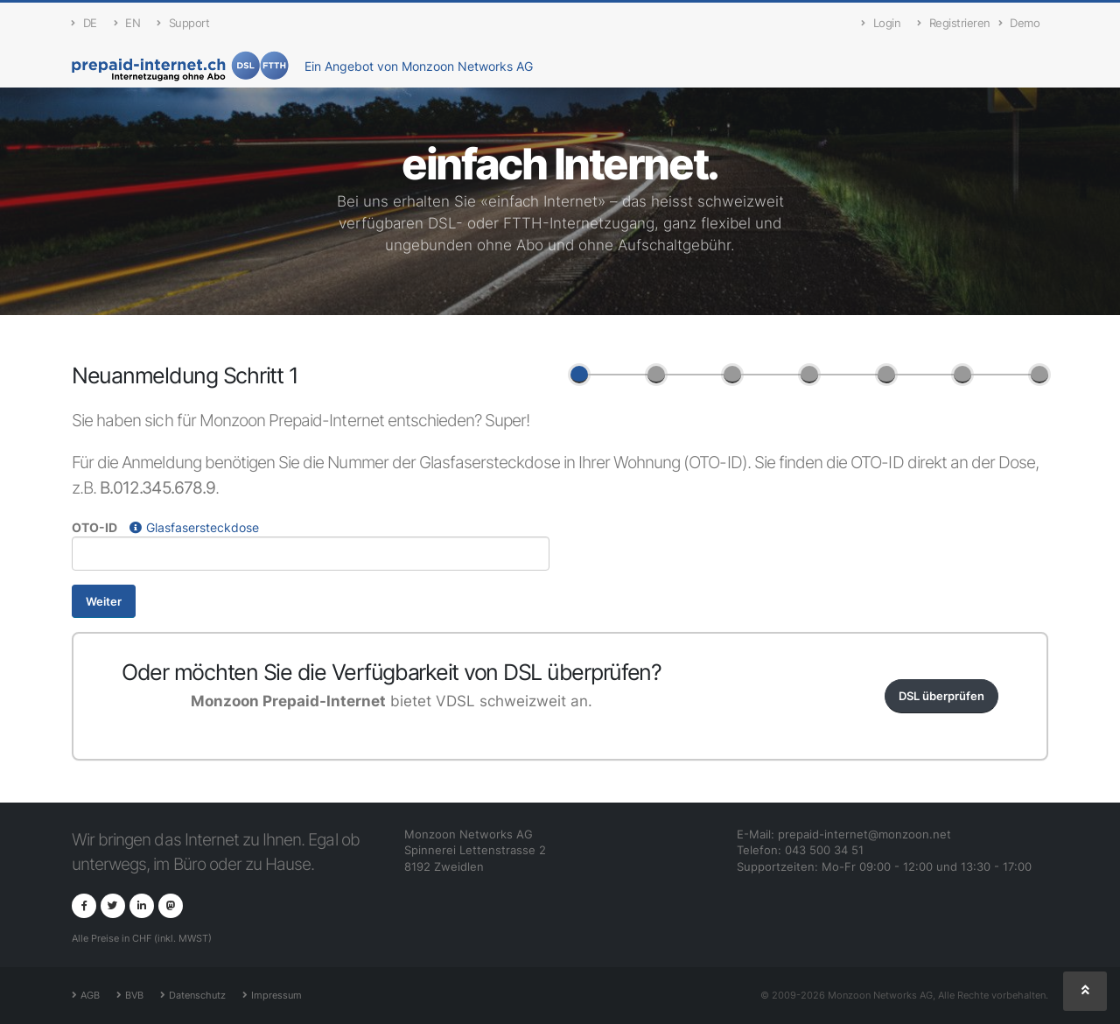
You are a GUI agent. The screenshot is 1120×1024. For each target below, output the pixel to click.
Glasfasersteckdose (194, 527)
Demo (1019, 23)
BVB (134, 995)
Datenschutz (197, 995)
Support (183, 23)
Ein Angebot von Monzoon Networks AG (418, 66)
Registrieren (953, 23)
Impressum (276, 995)
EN (127, 23)
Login (880, 23)
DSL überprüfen (941, 696)
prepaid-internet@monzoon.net (864, 834)
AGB (90, 995)
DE (84, 23)
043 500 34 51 (824, 850)
